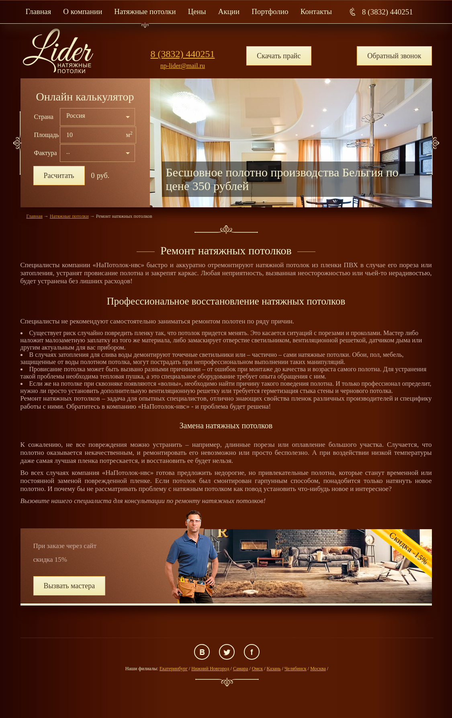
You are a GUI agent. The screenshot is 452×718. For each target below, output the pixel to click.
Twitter (227, 652)
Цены (197, 11)
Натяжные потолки (145, 11)
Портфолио (270, 11)
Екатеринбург (174, 668)
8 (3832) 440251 (387, 12)
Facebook (252, 652)
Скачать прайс (279, 56)
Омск (257, 668)
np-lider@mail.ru (182, 65)
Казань (274, 668)
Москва (318, 668)
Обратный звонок (394, 56)
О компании (82, 11)
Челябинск (295, 668)
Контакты (316, 11)
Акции (228, 11)
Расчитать (59, 176)
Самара (240, 668)
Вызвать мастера (69, 586)
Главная (38, 11)
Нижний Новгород (210, 668)
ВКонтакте (202, 652)
